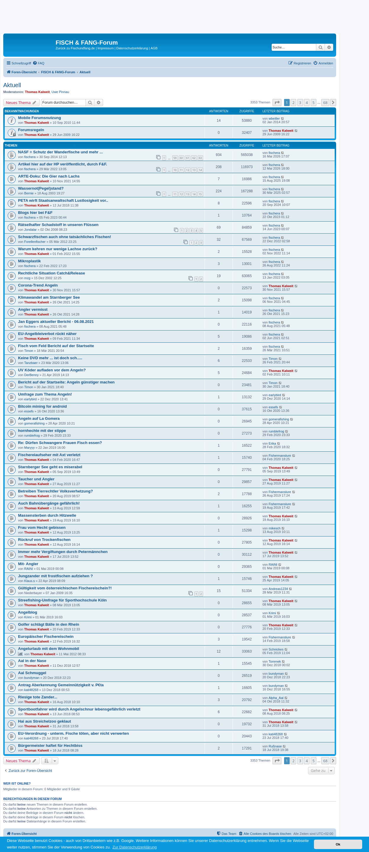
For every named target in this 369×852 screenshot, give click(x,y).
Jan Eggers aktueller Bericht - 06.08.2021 (56, 321)
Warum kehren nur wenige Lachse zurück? (57, 249)
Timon (28, 350)
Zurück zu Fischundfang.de (75, 48)
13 (193, 170)
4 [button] (307, 102)
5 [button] (313, 102)
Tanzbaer (31, 363)
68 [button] (325, 102)
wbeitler (274, 118)
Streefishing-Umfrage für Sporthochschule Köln (62, 600)
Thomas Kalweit (37, 92)
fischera (30, 157)
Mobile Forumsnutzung (39, 118)
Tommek (275, 661)
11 (181, 170)
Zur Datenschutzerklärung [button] (134, 847)
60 (181, 158)
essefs (29, 411)
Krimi (28, 617)
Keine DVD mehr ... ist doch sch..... (50, 358)
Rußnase (275, 746)
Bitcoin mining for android (42, 406)
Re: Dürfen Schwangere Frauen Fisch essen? (60, 442)
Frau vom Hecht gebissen (42, 527)
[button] (277, 102)
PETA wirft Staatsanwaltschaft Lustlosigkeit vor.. (63, 200)
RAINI (28, 568)
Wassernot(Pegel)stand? (41, 188)
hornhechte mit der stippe (42, 430)
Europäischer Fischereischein (46, 636)
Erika (272, 443)
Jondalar (30, 229)
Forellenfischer (35, 241)
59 (174, 158)
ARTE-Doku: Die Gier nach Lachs (49, 176)
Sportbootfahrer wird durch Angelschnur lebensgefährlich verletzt (79, 709)
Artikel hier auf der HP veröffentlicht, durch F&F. (62, 164)
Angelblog (27, 612)
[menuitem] (38, 63)
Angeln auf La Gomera (39, 418)
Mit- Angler (28, 564)
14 (200, 170)
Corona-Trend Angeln (38, 285)
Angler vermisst (33, 309)
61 (187, 158)
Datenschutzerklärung (132, 48)
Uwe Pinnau (60, 92)
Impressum (106, 48)
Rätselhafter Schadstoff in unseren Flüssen (58, 224)
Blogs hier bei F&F (35, 212)
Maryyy (29, 447)
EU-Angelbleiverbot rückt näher (47, 333)
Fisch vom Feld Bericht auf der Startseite (56, 346)
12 (187, 170)
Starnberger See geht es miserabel (50, 467)
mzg (27, 278)
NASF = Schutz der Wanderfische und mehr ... (60, 152)
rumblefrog (32, 435)
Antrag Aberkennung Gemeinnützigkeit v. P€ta (61, 685)
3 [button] (300, 102)
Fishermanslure (280, 455)
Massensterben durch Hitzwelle (47, 515)
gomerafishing (34, 423)
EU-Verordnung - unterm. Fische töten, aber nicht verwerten (73, 733)
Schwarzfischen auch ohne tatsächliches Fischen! (64, 237)
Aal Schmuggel (32, 673)
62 (193, 158)
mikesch (275, 528)
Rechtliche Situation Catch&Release (51, 273)
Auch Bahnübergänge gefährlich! (49, 503)
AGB (154, 48)
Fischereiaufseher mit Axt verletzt (49, 455)
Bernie (29, 193)
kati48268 (31, 690)
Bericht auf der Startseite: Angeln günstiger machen (66, 382)
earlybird (30, 399)
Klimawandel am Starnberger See (49, 297)
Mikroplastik (29, 261)
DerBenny (31, 375)
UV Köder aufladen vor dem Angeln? (52, 370)
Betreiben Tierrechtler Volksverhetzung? (55, 491)
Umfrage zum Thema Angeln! (45, 394)
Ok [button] (338, 844)
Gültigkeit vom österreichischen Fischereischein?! (65, 588)
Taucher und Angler (36, 479)
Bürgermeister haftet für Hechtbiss (50, 745)
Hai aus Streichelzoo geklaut (44, 721)
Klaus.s (29, 581)
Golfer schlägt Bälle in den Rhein (48, 624)
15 (200, 194)
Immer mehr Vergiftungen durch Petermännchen (63, 551)
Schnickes (276, 649)
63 (200, 158)
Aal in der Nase (32, 660)
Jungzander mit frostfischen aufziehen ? (55, 576)
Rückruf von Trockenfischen (44, 539)
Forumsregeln (31, 130)
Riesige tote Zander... (37, 697)
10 (174, 170)
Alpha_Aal (276, 698)
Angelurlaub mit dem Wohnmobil (48, 648)
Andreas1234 (278, 589)
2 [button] (293, 102)
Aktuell (12, 85)
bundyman (31, 677)
